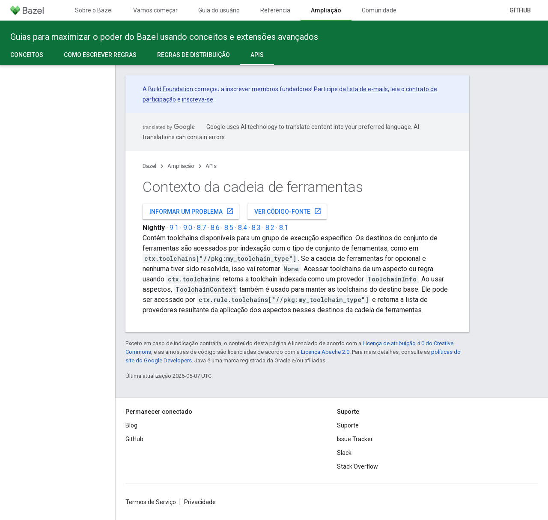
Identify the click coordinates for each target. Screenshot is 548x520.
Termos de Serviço (150, 502)
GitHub (520, 10)
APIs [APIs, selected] (257, 54)
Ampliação (180, 166)
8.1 (283, 228)
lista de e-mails (367, 89)
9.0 (187, 228)
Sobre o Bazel (94, 10)
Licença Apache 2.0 (325, 352)
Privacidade (200, 502)
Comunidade (379, 10)
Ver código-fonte (288, 211)
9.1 (174, 228)
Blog (131, 425)
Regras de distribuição (193, 54)
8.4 (242, 228)
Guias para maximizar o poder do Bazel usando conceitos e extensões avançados (164, 37)
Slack (344, 452)
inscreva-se (197, 99)
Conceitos (26, 54)
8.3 (256, 228)
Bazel (149, 166)
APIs (211, 166)
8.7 (201, 228)
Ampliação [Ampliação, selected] (326, 10)
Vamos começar (155, 10)
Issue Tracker (355, 439)
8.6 (215, 228)
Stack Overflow (357, 466)
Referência (275, 10)
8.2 (269, 228)
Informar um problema (191, 211)
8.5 (228, 228)
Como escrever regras (100, 54)
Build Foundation (170, 89)
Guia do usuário (219, 10)
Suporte (348, 425)
